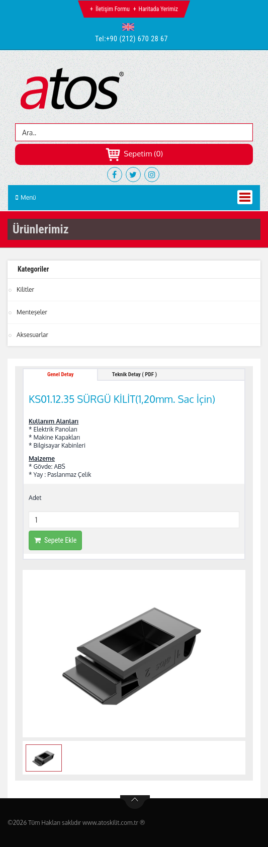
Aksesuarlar (32, 334)
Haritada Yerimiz (158, 9)
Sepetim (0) (134, 153)
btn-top (135, 802)
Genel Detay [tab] (60, 374)
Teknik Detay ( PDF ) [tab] (134, 374)
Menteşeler (32, 312)
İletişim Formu (113, 9)
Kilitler (25, 289)
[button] (130, 27)
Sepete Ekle (55, 540)
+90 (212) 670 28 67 (137, 39)
